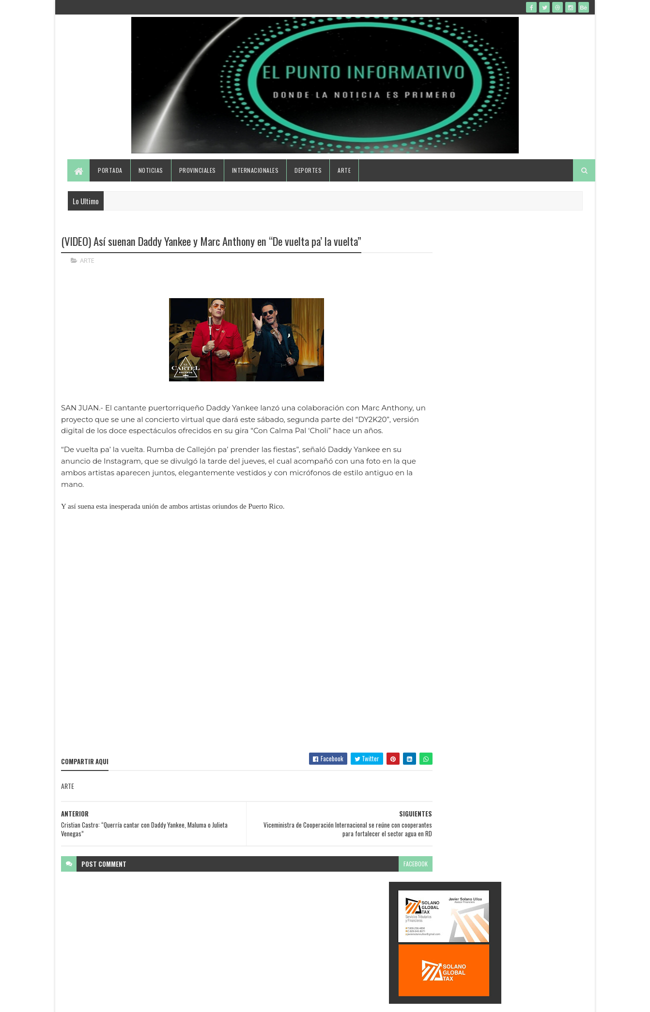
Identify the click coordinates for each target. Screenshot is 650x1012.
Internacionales (255, 175)
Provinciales (197, 175)
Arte (344, 175)
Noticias (151, 175)
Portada (110, 175)
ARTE (87, 266)
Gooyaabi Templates (188, 999)
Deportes (308, 175)
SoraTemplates (106, 999)
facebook (396, 880)
